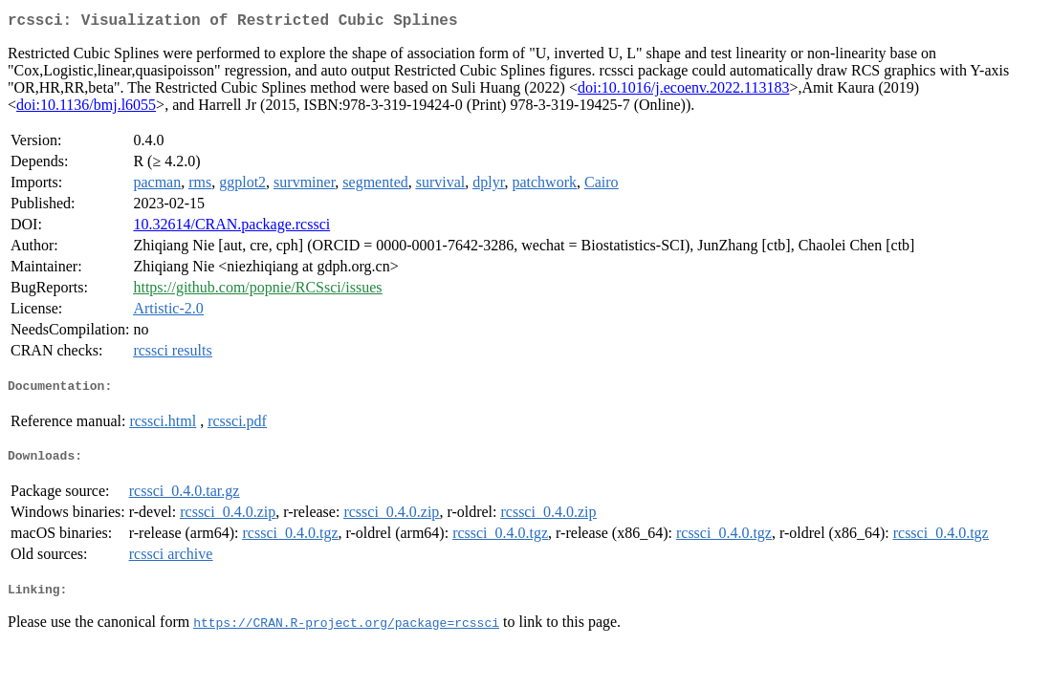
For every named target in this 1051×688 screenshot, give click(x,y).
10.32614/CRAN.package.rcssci (231, 228)
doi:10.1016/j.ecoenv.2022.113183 (683, 91)
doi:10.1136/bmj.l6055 (86, 108)
